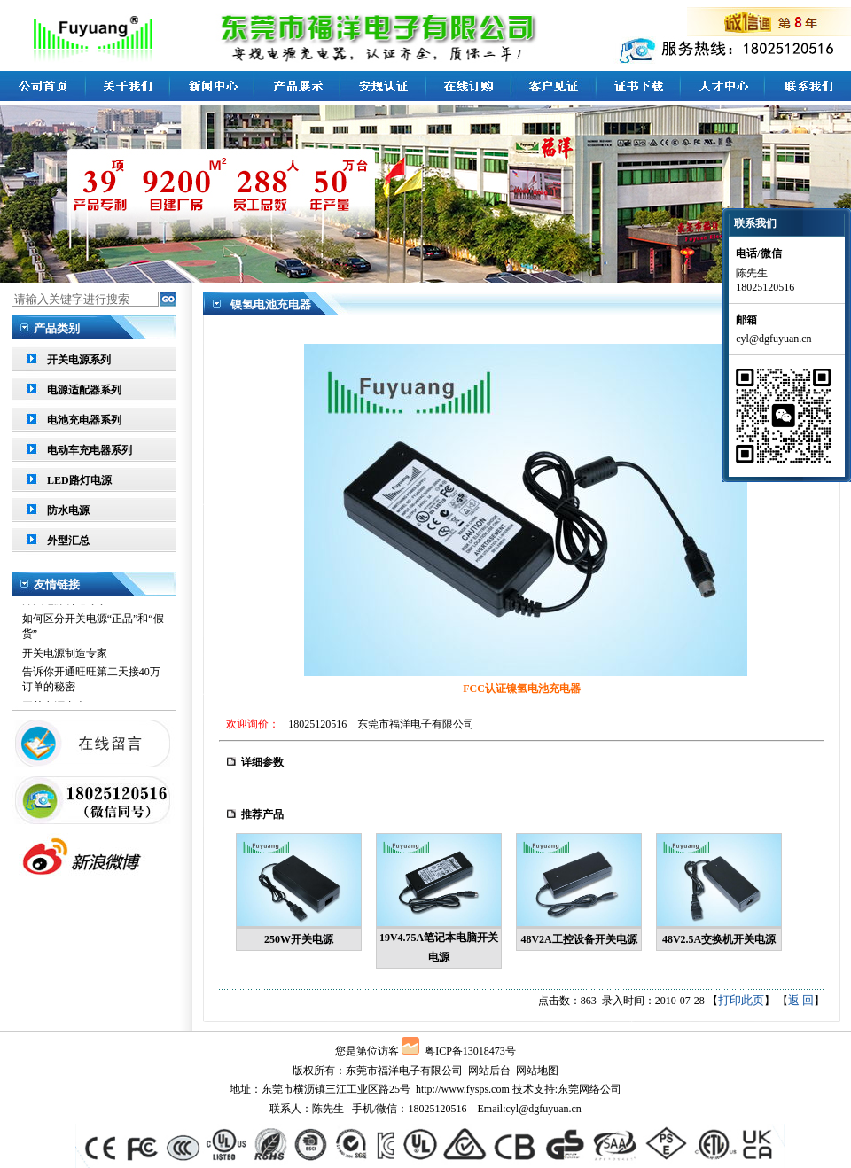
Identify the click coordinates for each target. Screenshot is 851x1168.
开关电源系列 (79, 360)
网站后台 (489, 1070)
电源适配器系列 (84, 390)
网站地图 (537, 1070)
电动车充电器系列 (89, 450)
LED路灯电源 (79, 480)
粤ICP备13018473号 (470, 1051)
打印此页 (741, 1000)
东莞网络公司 (589, 1089)
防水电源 (68, 510)
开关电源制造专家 (64, 610)
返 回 (801, 1000)
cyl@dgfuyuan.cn (543, 1108)
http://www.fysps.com (463, 1089)
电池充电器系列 (84, 420)
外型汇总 (68, 540)
